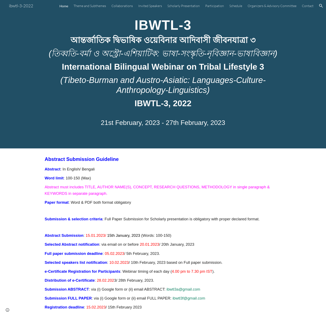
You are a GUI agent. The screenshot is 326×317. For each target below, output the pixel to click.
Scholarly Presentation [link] (183, 6)
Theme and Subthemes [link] (90, 6)
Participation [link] (214, 6)
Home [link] (63, 6)
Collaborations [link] (122, 6)
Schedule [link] (235, 6)
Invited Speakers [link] (150, 6)
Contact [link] (308, 6)
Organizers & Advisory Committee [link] (272, 6)
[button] (321, 6)
